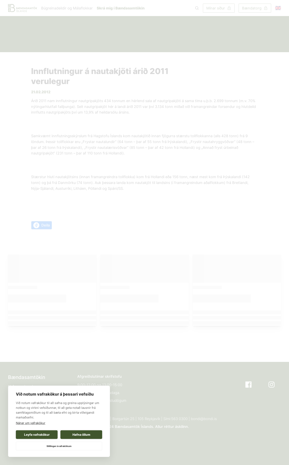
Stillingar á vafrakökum (59, 446)
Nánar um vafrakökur (30, 423)
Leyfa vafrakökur (37, 435)
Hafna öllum (81, 435)
